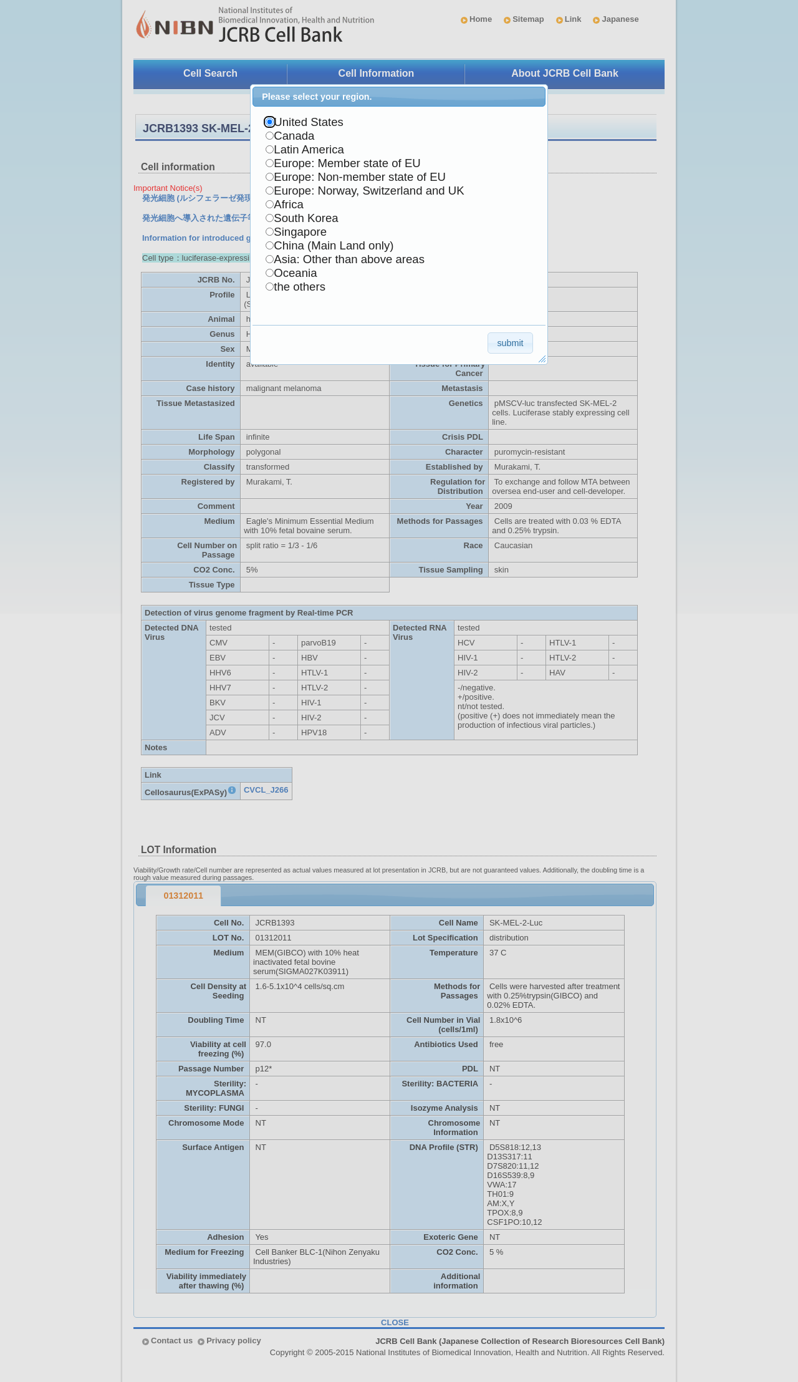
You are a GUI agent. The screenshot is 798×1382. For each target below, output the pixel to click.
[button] (510, 342)
